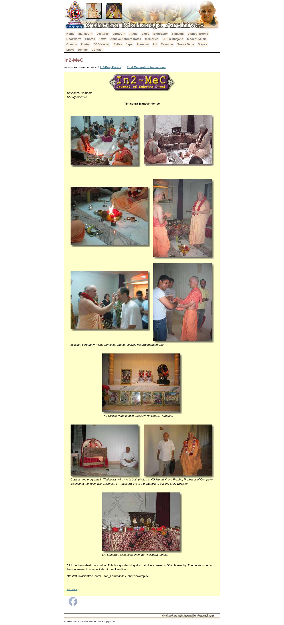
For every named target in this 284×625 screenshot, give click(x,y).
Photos (90, 39)
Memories (151, 39)
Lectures (102, 33)
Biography (160, 33)
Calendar (167, 44)
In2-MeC (85, 33)
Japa (129, 44)
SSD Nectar (101, 44)
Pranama (142, 44)
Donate (83, 49)
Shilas (117, 44)
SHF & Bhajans (172, 39)
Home (70, 33)
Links (70, 49)
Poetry (85, 44)
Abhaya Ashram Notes (125, 39)
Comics (71, 44)
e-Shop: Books (198, 33)
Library (119, 33)
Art (155, 44)
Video (145, 33)
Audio (133, 33)
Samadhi (177, 33)
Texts (102, 39)
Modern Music (196, 39)
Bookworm (73, 39)
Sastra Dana (185, 44)
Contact (97, 49)
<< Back (72, 589)
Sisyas (202, 44)
